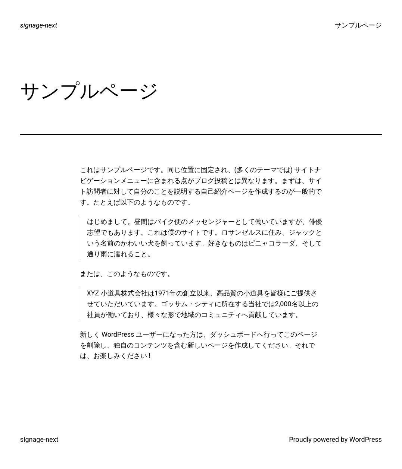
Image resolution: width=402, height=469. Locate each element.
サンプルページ (358, 25)
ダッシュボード (233, 334)
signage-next (38, 25)
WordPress (365, 439)
